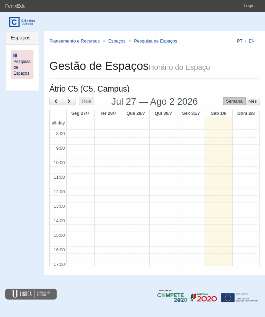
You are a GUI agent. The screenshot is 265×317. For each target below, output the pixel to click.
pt (239, 41)
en (252, 41)
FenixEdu (15, 6)
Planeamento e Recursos (74, 41)
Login (249, 5)
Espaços (117, 41)
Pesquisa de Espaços (155, 41)
